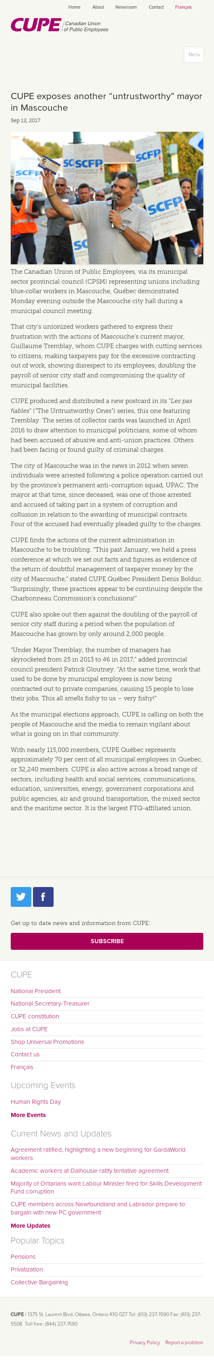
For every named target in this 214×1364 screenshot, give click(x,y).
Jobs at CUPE (29, 1029)
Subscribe (107, 941)
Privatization (27, 1269)
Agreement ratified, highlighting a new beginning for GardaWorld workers (98, 1154)
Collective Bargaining (39, 1282)
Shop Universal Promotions (47, 1042)
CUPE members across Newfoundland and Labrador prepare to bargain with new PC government (98, 1208)
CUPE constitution (35, 1016)
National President (36, 991)
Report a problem (184, 1342)
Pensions (23, 1256)
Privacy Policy (145, 1342)
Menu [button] (196, 56)
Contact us (25, 1054)
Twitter (21, 897)
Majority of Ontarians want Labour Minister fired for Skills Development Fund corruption (106, 1188)
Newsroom (126, 7)
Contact (156, 7)
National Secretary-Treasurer (50, 1003)
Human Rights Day (36, 1101)
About (98, 7)
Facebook (43, 897)
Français (183, 7)
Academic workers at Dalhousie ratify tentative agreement (90, 1170)
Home (74, 7)
